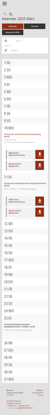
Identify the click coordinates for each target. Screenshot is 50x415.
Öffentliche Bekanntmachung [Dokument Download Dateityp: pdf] (17, 154)
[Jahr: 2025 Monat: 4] (6, 50)
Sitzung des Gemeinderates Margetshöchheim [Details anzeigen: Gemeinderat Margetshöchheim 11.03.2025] (25, 183)
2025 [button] (8, 45)
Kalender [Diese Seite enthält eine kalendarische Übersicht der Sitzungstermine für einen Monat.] (13, 26)
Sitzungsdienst (38, 394)
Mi (9, 91)
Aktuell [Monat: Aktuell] (14, 50)
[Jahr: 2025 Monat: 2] (6, 40)
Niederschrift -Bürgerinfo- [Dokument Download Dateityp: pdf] (15, 165)
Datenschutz (24, 406)
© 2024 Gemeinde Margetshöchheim (14, 402)
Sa (8, 62)
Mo (9, 77)
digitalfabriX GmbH (25, 408)
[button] (39, 154)
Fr (8, 106)
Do (9, 99)
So (9, 70)
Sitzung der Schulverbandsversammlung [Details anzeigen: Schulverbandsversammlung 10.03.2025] (22, 134)
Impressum (12, 406)
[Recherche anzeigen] (5, 14)
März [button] (19, 41)
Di (8, 84)
